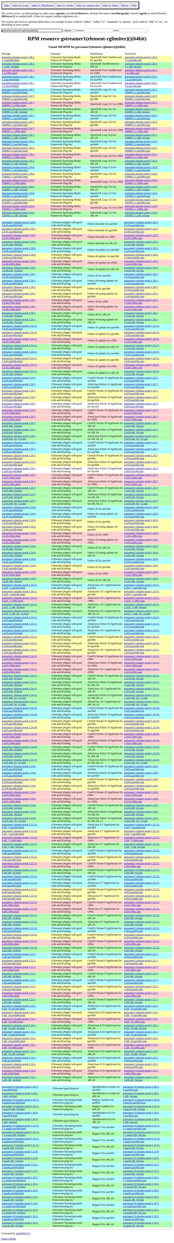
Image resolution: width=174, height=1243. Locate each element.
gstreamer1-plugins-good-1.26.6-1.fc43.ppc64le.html (19, 522)
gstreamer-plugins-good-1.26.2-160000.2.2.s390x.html (18, 156)
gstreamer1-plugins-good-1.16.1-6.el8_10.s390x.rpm (141, 1020)
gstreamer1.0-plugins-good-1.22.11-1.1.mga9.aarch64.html (20, 1127)
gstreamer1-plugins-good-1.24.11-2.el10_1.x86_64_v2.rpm (142, 612)
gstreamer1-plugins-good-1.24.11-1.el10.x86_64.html (19, 677)
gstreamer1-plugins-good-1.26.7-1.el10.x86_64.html (19, 489)
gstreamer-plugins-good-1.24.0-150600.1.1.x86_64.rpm (141, 188)
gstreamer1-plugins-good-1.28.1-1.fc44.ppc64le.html (19, 288)
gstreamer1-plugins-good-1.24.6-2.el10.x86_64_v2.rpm (141, 819)
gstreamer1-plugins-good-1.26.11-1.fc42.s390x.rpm (142, 366)
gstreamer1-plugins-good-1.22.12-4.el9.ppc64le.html (19, 891)
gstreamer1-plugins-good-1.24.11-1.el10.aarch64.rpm (142, 619)
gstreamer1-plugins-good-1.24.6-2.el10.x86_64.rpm (141, 806)
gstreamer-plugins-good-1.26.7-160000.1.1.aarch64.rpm (141, 117)
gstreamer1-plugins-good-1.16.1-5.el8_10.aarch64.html (19, 1033)
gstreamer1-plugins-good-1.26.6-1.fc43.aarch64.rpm (141, 509)
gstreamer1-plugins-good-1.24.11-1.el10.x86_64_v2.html (19, 696)
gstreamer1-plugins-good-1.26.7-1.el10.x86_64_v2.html (19, 502)
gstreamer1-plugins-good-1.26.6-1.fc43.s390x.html (19, 534)
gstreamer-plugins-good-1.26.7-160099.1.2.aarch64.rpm (141, 91)
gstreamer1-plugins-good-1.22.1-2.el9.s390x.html (19, 968)
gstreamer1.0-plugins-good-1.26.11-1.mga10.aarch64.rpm (141, 1101)
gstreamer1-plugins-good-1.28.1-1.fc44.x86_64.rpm (141, 314)
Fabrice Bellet (8, 1238)
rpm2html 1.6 (23, 1233)
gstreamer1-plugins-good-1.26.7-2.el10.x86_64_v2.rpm (141, 437)
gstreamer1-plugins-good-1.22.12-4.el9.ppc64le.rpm (142, 891)
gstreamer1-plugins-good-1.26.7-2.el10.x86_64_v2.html (19, 437)
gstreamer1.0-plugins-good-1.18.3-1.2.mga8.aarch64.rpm (141, 1205)
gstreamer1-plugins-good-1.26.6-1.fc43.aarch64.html (19, 509)
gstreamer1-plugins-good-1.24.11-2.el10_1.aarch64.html (19, 586)
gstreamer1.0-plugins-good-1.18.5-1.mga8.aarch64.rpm (141, 1192)
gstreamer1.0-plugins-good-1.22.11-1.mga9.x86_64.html (20, 1146)
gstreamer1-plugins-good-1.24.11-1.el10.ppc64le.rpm (142, 638)
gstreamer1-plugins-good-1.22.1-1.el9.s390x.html (19, 994)
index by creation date (87, 5)
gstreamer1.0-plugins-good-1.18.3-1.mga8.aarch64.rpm (141, 1218)
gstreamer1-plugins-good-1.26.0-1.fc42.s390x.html (19, 573)
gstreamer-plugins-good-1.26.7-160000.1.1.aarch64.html (18, 117)
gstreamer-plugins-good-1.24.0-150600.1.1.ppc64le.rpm (141, 175)
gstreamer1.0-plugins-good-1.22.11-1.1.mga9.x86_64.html (20, 1133)
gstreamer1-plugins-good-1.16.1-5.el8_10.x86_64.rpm (141, 1053)
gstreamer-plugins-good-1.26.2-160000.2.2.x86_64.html (18, 162)
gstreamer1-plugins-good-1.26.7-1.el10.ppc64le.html (19, 457)
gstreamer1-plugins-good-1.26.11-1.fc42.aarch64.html (19, 353)
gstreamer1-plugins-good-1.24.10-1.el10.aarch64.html (19, 709)
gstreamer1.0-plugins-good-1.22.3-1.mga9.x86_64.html (20, 1172)
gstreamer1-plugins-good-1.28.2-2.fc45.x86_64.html (19, 243)
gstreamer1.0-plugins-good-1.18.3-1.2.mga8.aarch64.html (20, 1205)
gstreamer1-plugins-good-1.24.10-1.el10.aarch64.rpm (142, 709)
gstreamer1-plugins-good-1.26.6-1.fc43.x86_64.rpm (141, 547)
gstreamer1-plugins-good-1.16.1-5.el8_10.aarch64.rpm (141, 1033)
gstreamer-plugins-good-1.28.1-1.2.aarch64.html (18, 78)
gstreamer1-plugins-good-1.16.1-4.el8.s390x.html (19, 1072)
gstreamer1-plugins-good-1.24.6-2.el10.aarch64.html (19, 768)
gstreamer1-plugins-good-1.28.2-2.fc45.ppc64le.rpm (141, 230)
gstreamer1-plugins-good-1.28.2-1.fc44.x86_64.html (19, 269)
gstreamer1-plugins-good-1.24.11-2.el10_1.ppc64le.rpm (142, 593)
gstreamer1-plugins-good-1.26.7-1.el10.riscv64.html (19, 470)
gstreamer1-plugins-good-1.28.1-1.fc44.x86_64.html (19, 314)
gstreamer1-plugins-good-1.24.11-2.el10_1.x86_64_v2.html (19, 612)
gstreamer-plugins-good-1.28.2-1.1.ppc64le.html (18, 59)
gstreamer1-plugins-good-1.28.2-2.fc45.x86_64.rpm (141, 243)
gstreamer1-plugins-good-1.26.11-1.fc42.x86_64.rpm (142, 373)
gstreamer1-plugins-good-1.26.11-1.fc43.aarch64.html (19, 327)
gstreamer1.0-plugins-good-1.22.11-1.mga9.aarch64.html (20, 1140)
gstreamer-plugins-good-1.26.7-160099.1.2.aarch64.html (18, 91)
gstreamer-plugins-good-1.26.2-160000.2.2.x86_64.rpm (141, 162)
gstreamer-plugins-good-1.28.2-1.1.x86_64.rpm (141, 65)
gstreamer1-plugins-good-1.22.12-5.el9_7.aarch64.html (19, 826)
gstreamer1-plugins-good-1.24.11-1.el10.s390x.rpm (142, 658)
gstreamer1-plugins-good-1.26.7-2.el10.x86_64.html (19, 424)
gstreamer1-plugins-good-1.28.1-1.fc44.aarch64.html (19, 275)
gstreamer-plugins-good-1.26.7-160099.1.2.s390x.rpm (141, 104)
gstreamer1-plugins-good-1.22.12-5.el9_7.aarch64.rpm (142, 826)
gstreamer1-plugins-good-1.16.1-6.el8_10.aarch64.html (19, 1007)
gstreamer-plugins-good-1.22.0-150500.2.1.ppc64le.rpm (141, 201)
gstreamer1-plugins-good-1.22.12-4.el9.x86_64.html (19, 917)
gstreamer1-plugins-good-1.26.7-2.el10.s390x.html (19, 411)
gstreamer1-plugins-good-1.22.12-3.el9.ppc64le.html (19, 936)
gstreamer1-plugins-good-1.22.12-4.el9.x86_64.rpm (142, 917)
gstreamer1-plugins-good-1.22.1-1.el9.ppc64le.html (19, 988)
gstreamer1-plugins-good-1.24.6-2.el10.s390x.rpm (141, 794)
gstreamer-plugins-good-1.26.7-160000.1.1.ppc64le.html (18, 123)
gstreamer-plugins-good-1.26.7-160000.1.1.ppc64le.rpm (141, 123)
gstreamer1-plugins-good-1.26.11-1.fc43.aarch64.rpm (142, 327)
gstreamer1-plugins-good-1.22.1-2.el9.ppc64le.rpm (141, 962)
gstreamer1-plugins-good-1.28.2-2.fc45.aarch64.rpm (141, 224)
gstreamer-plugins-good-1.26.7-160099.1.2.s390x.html (18, 104)
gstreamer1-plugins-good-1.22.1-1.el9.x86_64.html (19, 1001)
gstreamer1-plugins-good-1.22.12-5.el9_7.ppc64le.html (19, 832)
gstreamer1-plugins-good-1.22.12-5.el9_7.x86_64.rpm (142, 845)
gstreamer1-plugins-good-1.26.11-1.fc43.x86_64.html (19, 347)
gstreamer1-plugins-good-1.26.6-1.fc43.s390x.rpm (141, 534)
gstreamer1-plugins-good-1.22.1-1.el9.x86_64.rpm (141, 1001)
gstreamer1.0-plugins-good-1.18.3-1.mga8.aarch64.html (20, 1218)
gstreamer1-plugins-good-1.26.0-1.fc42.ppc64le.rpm (141, 567)
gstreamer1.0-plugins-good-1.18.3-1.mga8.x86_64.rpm (141, 1224)
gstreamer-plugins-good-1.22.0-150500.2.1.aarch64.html (18, 195)
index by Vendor (65, 5)
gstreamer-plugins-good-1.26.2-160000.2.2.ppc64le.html (18, 149)
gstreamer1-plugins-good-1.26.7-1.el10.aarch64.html (19, 444)
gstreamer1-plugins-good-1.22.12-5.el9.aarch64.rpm (142, 852)
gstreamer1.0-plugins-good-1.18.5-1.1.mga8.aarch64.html (20, 1179)
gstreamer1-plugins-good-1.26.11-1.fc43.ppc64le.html (19, 334)
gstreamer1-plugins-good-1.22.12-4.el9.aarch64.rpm (142, 878)
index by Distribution (43, 5)
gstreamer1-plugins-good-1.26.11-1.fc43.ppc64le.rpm (142, 334)
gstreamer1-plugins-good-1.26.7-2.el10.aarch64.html (19, 379)
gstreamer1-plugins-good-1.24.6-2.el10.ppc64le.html (19, 781)
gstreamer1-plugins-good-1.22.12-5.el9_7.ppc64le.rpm (142, 832)
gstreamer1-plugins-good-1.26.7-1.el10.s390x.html (19, 476)
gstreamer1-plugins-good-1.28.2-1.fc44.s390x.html (19, 263)
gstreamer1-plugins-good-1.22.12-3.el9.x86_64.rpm (142, 949)
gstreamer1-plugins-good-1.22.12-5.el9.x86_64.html (19, 871)
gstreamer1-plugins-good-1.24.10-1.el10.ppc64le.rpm (142, 722)
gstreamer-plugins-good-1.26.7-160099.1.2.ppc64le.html (18, 97)
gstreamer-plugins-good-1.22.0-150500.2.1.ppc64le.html (18, 201)
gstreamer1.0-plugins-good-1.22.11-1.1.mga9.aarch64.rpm (141, 1127)
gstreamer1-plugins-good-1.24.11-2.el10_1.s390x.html (19, 599)
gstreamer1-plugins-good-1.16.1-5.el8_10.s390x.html (19, 1046)
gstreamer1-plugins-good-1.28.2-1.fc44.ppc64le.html (19, 256)
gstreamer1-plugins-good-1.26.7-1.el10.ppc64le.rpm (141, 457)
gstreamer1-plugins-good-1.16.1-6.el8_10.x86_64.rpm (141, 1027)
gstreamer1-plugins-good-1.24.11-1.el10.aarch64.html (19, 619)
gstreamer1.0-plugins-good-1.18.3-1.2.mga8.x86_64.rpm (141, 1211)
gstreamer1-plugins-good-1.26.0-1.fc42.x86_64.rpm (141, 580)
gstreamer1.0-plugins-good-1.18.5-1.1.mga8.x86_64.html (20, 1185)
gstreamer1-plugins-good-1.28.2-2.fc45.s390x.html (19, 237)
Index (7, 5)
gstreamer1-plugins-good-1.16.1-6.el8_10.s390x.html (19, 1020)
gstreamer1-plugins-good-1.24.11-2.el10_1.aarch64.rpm (142, 586)
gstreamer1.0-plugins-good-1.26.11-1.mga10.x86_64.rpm (141, 1108)
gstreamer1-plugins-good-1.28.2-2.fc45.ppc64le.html (19, 230)
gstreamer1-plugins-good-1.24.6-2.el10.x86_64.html (19, 806)
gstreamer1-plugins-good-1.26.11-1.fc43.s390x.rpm (142, 340)
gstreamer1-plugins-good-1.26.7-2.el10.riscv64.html (19, 405)
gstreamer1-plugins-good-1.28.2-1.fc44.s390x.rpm (141, 263)
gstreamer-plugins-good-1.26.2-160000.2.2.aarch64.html (18, 143)
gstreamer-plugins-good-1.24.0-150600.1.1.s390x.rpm (141, 182)
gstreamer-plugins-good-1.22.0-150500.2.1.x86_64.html (18, 214)
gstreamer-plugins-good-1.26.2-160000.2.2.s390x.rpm (141, 156)
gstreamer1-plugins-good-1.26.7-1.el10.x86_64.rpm (141, 489)
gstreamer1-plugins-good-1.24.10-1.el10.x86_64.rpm (142, 748)
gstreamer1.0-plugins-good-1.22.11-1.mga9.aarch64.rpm (141, 1140)
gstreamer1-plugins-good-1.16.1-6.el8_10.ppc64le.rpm (141, 1014)
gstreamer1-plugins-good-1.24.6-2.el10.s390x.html (19, 794)
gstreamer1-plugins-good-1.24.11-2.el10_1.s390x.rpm (142, 599)
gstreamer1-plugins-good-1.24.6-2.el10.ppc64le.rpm (141, 781)
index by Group (20, 5)
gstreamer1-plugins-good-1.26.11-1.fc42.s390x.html (19, 366)
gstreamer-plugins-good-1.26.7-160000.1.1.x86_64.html (18, 136)
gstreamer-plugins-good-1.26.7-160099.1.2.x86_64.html (18, 110)
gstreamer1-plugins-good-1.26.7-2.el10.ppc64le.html (19, 392)
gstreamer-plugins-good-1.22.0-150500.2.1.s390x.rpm (141, 207)
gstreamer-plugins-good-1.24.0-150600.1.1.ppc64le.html (18, 175)
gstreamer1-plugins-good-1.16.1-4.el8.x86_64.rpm (141, 1078)
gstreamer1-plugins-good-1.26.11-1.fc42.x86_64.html (19, 373)
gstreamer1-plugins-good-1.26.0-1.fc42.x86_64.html (19, 580)
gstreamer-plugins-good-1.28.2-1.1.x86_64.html (18, 65)
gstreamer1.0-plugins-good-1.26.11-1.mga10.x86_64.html (20, 1108)
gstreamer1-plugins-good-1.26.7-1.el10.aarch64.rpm (141, 444)
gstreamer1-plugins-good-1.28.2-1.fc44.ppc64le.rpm (141, 256)
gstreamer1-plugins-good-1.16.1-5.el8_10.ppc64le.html (19, 1040)
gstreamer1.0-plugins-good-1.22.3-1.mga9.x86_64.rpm (141, 1172)
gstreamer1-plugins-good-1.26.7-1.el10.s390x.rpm (141, 476)
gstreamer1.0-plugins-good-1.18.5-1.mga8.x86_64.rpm (141, 1198)
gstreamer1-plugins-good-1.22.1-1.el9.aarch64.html (19, 981)
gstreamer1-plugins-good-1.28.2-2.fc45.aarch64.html (19, 224)
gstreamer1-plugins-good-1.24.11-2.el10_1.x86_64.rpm (142, 606)
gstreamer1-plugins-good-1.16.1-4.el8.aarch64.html (19, 1059)
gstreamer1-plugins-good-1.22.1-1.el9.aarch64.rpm (141, 981)
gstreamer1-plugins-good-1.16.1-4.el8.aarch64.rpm (141, 1059)
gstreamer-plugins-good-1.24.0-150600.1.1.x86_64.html (18, 188)
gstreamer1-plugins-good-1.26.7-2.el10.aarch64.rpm (141, 379)
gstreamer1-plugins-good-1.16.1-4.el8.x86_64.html (19, 1078)
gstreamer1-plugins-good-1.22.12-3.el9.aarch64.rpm (142, 929)
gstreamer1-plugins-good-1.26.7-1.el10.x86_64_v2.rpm (141, 502)
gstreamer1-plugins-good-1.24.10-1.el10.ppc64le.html (19, 722)
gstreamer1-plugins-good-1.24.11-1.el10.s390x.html (19, 658)
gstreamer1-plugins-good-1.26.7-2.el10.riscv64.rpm (141, 405)
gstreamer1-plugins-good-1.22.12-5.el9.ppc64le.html (19, 858)
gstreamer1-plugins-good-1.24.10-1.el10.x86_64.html (19, 748)
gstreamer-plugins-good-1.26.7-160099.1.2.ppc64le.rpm (141, 97)
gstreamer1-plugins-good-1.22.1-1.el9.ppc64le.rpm (141, 988)
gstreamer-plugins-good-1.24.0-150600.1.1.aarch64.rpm (141, 169)
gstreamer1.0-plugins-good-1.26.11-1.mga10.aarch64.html (20, 1101)
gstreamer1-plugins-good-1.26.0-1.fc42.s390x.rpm (141, 573)
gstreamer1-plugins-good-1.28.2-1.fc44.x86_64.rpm (141, 269)
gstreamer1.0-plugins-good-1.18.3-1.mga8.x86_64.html (20, 1224)
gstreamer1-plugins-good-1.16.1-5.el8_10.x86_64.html (19, 1053)
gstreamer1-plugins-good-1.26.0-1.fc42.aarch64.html (19, 560)
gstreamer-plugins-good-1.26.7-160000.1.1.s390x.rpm (141, 130)
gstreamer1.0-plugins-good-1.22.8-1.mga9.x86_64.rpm (141, 1159)
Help (134, 5)
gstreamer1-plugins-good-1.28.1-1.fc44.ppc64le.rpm (141, 288)
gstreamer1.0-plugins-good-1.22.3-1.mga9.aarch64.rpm (141, 1166)
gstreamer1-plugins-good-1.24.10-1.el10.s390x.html (19, 735)
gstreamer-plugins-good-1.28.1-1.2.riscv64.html (18, 84)
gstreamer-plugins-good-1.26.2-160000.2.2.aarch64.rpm (141, 143)
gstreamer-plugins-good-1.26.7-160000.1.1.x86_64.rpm (141, 136)
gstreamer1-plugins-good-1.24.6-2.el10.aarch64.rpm (141, 768)
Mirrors (125, 5)
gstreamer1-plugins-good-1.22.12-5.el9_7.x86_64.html (19, 845)
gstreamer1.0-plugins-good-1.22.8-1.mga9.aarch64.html (20, 1153)
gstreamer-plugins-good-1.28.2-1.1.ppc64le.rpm (141, 59)
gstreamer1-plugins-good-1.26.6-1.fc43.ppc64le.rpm (141, 522)
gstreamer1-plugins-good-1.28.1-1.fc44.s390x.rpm (141, 301)
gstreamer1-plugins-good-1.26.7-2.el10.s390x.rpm (141, 411)
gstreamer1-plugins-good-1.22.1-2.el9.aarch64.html (19, 955)
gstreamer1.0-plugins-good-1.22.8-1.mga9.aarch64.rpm (141, 1153)
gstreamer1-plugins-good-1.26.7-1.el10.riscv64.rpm (141, 470)
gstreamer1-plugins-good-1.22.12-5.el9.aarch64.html (19, 852)
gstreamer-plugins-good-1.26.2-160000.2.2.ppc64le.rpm (141, 149)
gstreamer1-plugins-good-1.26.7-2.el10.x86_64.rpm (141, 424)
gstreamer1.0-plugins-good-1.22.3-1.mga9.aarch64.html (20, 1166)
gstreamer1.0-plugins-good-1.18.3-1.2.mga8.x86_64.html (20, 1211)
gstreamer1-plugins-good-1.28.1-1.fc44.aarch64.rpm (141, 275)
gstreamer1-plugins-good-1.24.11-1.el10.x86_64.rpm (142, 677)
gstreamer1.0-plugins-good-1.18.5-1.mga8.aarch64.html (20, 1192)
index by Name (110, 5)
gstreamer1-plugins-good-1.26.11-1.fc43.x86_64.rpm (142, 347)
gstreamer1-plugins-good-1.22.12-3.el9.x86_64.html (19, 949)
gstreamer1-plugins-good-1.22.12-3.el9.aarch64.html (19, 929)
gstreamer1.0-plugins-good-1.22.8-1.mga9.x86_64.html (20, 1159)
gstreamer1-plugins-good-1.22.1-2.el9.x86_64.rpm (141, 975)
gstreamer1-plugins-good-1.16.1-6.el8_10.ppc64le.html (19, 1014)
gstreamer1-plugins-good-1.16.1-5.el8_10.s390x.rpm (141, 1046)
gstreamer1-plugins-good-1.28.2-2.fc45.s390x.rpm (141, 237)
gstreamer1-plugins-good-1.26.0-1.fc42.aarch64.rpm (141, 560)
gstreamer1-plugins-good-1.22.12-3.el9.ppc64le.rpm (142, 936)
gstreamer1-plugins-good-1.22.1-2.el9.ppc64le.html (19, 962)
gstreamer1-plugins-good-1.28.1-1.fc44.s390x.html (19, 301)
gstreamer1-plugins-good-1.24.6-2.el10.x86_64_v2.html (19, 819)
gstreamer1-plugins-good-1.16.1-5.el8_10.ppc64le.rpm (141, 1040)
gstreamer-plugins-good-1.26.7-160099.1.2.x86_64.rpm (141, 110)
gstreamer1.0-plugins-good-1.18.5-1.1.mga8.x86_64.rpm (141, 1185)
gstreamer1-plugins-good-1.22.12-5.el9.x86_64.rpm (142, 871)
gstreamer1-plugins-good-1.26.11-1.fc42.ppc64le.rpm (142, 360)
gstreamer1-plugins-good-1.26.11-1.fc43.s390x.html (19, 340)
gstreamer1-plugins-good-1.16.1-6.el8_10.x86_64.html (19, 1027)
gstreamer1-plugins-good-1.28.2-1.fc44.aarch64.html (19, 250)
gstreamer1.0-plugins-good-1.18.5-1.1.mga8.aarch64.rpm (141, 1179)
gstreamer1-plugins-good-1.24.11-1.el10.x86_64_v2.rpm (142, 696)
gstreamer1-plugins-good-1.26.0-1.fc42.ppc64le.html (19, 567)
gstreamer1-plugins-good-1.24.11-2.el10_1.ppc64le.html (19, 593)
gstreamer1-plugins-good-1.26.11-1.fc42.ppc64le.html (19, 360)
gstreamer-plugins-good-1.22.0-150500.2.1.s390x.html (18, 207)
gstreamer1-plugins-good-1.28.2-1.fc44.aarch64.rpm (141, 250)
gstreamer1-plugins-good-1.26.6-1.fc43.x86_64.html (19, 547)
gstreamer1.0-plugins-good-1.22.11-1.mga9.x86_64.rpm (141, 1146)
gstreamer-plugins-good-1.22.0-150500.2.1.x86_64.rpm (141, 214)
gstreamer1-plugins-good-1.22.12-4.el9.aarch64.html (19, 878)
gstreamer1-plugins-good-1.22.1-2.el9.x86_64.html (19, 975)
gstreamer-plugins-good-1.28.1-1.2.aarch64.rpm (141, 78)
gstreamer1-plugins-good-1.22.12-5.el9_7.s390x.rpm (142, 839)
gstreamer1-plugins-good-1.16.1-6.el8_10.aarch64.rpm (141, 1007)
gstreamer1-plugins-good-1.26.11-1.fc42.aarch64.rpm (142, 353)
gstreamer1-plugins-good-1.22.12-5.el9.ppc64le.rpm (142, 858)
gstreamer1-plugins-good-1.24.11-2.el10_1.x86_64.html (19, 606)
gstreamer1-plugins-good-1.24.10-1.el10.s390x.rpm (142, 735)
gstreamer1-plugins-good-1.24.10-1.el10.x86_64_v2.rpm (142, 761)
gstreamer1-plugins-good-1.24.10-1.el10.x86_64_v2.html (19, 761)
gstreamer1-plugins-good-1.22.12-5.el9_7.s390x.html (19, 839)
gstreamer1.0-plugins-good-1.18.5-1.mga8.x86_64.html (20, 1198)
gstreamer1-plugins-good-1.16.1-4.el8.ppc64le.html (19, 1065)
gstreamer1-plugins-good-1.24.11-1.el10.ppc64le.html (19, 638)
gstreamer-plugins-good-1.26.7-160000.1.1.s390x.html (18, 130)
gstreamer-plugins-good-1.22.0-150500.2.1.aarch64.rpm (141, 195)
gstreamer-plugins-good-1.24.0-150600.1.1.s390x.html (18, 182)
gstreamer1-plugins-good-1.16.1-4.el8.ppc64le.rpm (141, 1065)
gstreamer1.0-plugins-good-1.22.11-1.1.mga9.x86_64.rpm (141, 1133)
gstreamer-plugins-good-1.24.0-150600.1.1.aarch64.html (18, 169)
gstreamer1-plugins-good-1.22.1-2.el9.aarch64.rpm (141, 955)
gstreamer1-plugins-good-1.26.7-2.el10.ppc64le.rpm (141, 392)
